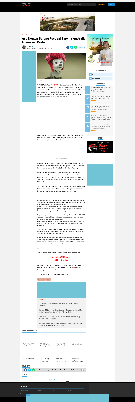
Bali (27, 10)
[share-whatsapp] (75, 47)
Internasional (96, 78)
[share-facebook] (67, 47)
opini (48, 10)
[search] (81, 4)
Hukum (32, 10)
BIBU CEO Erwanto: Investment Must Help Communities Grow (100, 98)
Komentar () (82, 47)
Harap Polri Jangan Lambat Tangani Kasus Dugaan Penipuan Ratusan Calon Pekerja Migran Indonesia (101, 115)
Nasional (94, 75)
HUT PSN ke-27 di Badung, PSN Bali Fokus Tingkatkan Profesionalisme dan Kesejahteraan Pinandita (101, 89)
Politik (70, 391)
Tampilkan (82, 366)
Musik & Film (31, 35)
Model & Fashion (40, 10)
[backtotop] (67, 383)
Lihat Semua (54, 379)
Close (28, 395)
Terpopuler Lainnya (100, 130)
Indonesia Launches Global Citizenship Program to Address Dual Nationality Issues (101, 124)
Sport (22, 393)
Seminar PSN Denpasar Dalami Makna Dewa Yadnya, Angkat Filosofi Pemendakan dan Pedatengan (102, 106)
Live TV (111, 4)
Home (22, 10)
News (48, 279)
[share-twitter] (71, 47)
